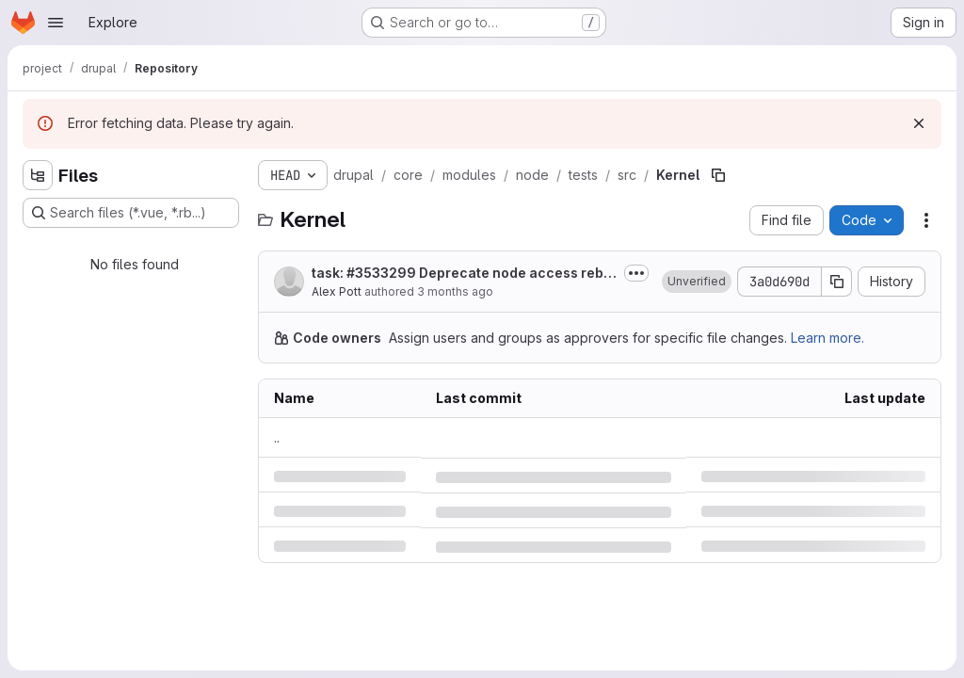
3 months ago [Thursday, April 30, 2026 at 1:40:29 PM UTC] (455, 291)
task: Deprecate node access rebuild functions (464, 273)
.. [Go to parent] (277, 437)
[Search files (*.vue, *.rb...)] (131, 213)
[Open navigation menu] (55, 23)
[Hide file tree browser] (38, 175)
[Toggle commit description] (636, 273)
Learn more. (827, 338)
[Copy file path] (718, 175)
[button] (696, 281)
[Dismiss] (919, 123)
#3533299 (381, 273)
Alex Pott (337, 291)
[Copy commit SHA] (837, 281)
